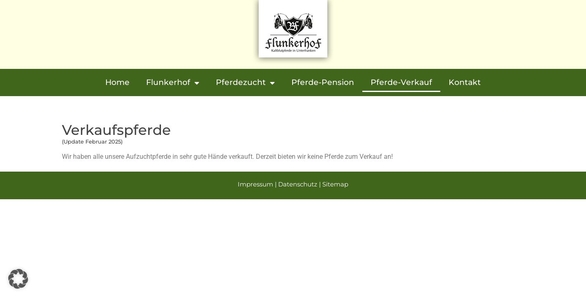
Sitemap (335, 184)
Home (117, 82)
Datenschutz (297, 184)
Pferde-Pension (322, 82)
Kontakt (465, 82)
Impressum (255, 184)
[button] (18, 279)
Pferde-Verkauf (401, 82)
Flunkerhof (172, 83)
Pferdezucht (245, 83)
